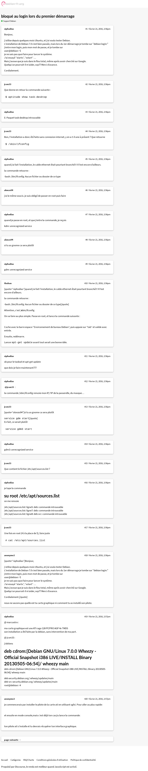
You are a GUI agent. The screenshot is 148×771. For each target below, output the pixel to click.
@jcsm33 (9, 387)
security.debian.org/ (19, 678)
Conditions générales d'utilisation (52, 759)
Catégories (16, 759)
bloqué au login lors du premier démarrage (37, 16)
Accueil (4, 759)
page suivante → (12, 739)
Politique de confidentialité (83, 759)
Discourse (20, 766)
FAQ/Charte (28, 759)
